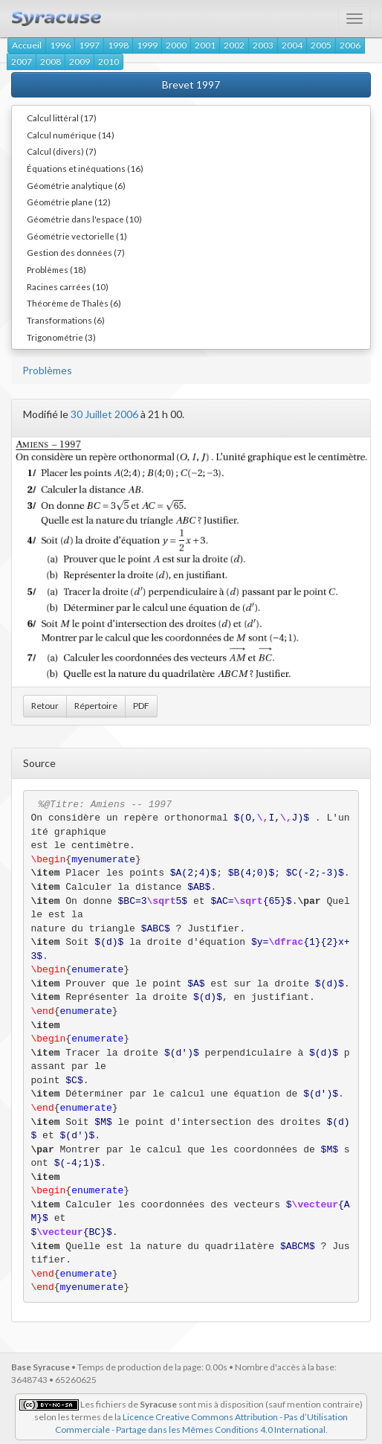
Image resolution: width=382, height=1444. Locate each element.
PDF (141, 705)
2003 (263, 45)
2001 (205, 45)
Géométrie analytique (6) (76, 185)
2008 (50, 61)
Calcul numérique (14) (70, 134)
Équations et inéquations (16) (85, 168)
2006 (350, 45)
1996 (60, 45)
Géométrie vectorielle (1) (77, 236)
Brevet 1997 (191, 84)
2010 (108, 61)
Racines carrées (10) (68, 286)
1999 (147, 45)
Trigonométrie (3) (61, 337)
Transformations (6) (66, 320)
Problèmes (47, 370)
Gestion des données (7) (76, 252)
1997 (89, 45)
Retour (45, 705)
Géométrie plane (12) (69, 201)
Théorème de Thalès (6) (74, 303)
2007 (21, 61)
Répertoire (95, 705)
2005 (321, 45)
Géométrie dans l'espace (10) (84, 219)
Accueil (27, 45)
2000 (176, 45)
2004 (292, 45)
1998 (118, 45)
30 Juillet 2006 (104, 414)
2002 (234, 45)
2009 (79, 61)
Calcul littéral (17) (62, 117)
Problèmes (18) (56, 269)
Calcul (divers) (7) (62, 151)
